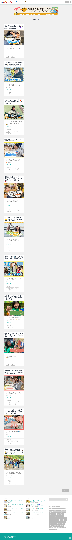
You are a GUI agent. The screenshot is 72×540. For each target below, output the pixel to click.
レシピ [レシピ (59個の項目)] (51, 521)
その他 (14, 483)
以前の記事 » (65, 490)
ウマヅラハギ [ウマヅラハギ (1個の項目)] (55, 512)
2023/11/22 (9, 167)
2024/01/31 (9, 129)
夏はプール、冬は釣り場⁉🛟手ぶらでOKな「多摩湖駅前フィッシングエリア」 (13, 101)
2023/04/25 (9, 325)
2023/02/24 (9, 439)
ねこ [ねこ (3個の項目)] (58, 506)
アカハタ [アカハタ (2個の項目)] (64, 508)
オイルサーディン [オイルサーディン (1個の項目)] (63, 512)
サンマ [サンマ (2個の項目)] (62, 514)
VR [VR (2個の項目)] (50, 506)
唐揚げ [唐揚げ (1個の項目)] (54, 523)
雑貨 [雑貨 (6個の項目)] (56, 529)
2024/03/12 (9, 54)
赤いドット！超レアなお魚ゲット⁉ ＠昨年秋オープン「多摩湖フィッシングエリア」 (13, 411)
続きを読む (8, 52)
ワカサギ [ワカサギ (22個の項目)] (55, 521)
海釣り (17, 288)
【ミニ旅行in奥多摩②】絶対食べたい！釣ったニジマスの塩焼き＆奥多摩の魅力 (13, 372)
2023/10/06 (9, 247)
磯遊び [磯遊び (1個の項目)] (63, 523)
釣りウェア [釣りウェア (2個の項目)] (63, 527)
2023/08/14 (9, 286)
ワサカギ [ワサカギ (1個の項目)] (59, 521)
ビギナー (12, 56)
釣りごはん (8, 250)
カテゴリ (16, 3)
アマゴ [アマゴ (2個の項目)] (51, 510)
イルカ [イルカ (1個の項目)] (51, 512)
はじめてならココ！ (10, 131)
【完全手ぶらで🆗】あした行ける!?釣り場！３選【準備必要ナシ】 (13, 258)
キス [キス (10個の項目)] (50, 514)
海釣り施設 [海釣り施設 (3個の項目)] (58, 523)
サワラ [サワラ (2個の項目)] (58, 514)
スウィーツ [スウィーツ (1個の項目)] (51, 516)
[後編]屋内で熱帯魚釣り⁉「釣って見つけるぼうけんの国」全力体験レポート (13, 297)
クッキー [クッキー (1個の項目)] (54, 514)
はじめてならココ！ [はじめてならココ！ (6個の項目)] (53, 508)
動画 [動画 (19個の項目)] (50, 523)
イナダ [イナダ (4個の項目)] (64, 510)
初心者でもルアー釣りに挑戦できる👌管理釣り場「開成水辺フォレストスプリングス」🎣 (13, 64)
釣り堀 (8, 56)
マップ (21, 3)
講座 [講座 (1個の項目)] (55, 527)
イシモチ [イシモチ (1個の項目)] (60, 510)
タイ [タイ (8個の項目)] (59, 516)
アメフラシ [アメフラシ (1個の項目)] (55, 510)
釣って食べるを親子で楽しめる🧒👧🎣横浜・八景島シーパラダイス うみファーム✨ (13, 219)
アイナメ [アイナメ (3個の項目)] (59, 508)
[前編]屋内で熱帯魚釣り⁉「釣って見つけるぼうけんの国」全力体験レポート (13, 335)
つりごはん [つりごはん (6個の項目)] (54, 506)
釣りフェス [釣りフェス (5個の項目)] (51, 529)
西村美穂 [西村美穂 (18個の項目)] (51, 527)
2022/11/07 (9, 480)
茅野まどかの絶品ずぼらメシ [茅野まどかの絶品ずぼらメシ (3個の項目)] (58, 525)
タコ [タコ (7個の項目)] (62, 516)
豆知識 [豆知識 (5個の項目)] (58, 527)
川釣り (17, 402)
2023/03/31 (9, 400)
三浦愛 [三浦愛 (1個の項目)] (64, 521)
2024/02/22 (9, 92)
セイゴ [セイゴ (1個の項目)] (56, 516)
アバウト (25, 3)
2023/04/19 (9, 362)
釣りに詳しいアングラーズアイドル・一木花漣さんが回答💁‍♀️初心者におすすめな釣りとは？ (13, 27)
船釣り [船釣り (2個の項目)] (51, 525)
